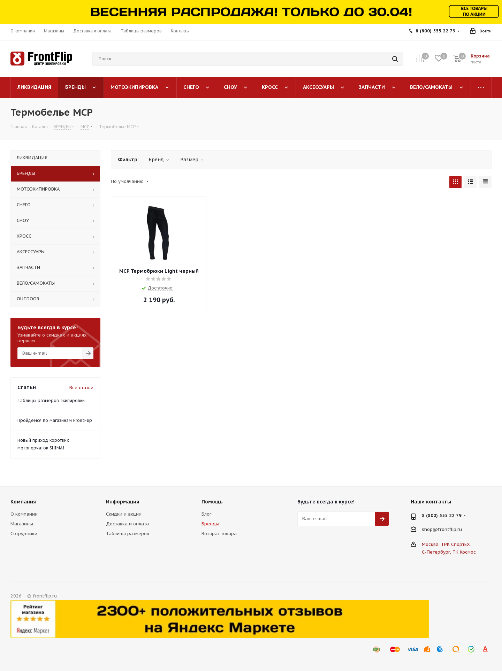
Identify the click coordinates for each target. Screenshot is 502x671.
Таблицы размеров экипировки (51, 400)
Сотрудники (23, 534)
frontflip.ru (450, 529)
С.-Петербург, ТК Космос (449, 552)
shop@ (430, 529)
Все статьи (81, 388)
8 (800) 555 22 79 (435, 31)
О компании (24, 514)
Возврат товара (219, 534)
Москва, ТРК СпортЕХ (446, 544)
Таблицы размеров (127, 534)
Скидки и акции (124, 514)
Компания (23, 502)
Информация (122, 502)
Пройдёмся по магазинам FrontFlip (54, 420)
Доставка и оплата (127, 524)
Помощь (212, 502)
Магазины (21, 524)
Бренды (210, 524)
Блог (206, 514)
